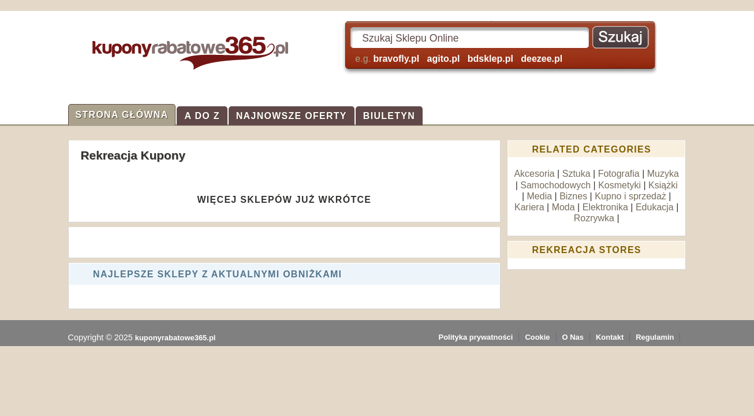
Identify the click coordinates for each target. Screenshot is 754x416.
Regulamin (655, 337)
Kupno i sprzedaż (630, 196)
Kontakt (610, 337)
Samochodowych (555, 185)
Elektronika (605, 207)
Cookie (537, 337)
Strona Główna (122, 115)
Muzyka (663, 174)
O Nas (573, 337)
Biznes (573, 196)
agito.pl (443, 59)
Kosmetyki (619, 185)
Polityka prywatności (476, 337)
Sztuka (576, 174)
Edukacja (655, 207)
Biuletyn (389, 116)
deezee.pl (541, 59)
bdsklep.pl (490, 59)
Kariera (529, 207)
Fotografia (619, 174)
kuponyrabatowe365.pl (175, 337)
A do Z (201, 116)
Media (540, 196)
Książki (663, 185)
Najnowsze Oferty (291, 116)
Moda (563, 207)
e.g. (458, 59)
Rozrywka (594, 218)
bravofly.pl (396, 59)
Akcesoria (534, 174)
